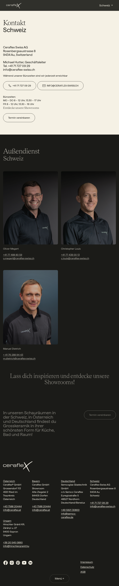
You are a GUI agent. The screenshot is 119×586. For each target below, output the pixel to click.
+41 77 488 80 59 (12, 254)
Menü (59, 578)
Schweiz (94, 481)
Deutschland (68, 481)
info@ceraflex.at (12, 509)
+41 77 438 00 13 (70, 254)
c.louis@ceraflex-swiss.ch (75, 258)
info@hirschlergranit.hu (16, 546)
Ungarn (7, 520)
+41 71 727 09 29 (99, 502)
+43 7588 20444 (12, 506)
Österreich (9, 481)
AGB (83, 571)
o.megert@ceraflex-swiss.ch (18, 258)
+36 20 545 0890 (13, 542)
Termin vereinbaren (19, 117)
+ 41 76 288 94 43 (13, 354)
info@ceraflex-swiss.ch (102, 506)
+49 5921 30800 (70, 509)
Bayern (36, 481)
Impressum (86, 562)
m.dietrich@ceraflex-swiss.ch (19, 358)
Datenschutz (87, 567)
